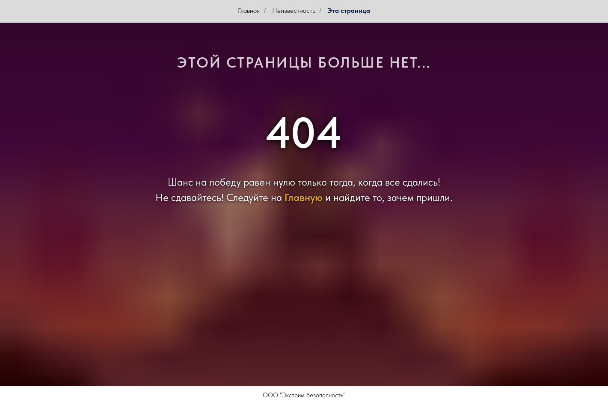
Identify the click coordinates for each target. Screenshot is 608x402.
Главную (304, 197)
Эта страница (348, 10)
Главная (249, 10)
